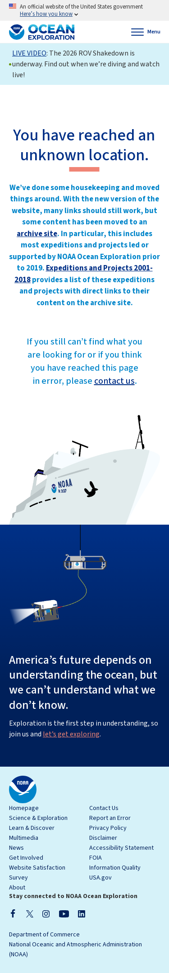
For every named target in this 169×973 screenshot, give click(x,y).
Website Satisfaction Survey (37, 872)
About (17, 887)
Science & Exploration (38, 818)
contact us (114, 381)
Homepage (24, 808)
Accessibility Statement (121, 847)
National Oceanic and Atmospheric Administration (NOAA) (75, 949)
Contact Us (104, 808)
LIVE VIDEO (29, 53)
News (16, 847)
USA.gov (100, 877)
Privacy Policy (108, 828)
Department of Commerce (44, 934)
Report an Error (110, 818)
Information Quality (115, 867)
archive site (37, 233)
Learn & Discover (32, 828)
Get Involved (26, 857)
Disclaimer (103, 838)
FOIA (95, 857)
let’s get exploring (71, 734)
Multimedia (23, 838)
